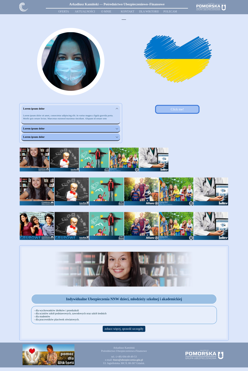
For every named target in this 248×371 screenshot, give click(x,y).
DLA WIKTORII (149, 11)
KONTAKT (127, 11)
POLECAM (170, 11)
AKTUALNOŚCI (85, 11)
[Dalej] (228, 159)
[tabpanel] (117, 4)
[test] (177, 109)
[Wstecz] (19, 159)
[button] (128, 359)
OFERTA (63, 11)
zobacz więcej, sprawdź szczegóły (124, 328)
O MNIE (106, 11)
